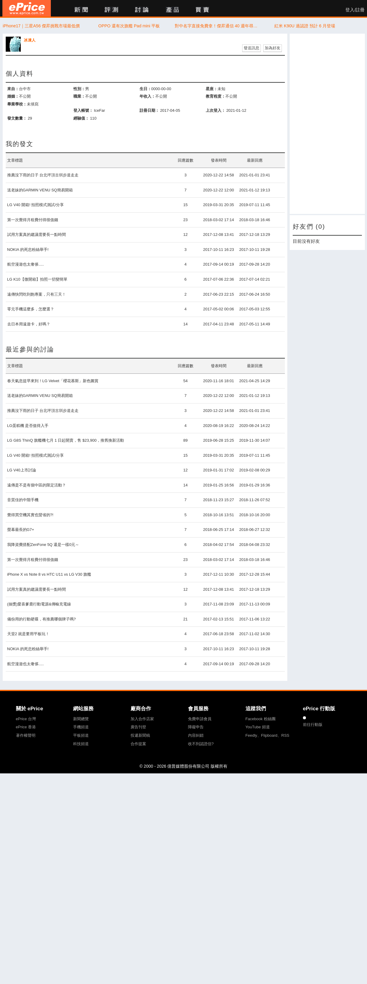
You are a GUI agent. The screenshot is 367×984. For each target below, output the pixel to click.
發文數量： (17, 118)
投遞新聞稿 (140, 735)
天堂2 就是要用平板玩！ (28, 634)
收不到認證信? (201, 744)
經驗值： (81, 118)
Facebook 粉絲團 (260, 719)
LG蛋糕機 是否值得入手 (28, 425)
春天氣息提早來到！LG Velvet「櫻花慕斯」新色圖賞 (52, 381)
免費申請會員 (199, 719)
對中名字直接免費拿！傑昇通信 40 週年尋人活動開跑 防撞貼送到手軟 (217, 25)
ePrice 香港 (26, 727)
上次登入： (215, 110)
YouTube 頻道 (257, 727)
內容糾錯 (196, 735)
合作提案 (138, 744)
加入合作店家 (142, 719)
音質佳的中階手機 (23, 500)
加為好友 (272, 48)
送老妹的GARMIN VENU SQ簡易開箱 (40, 190)
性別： (79, 89)
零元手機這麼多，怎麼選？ (30, 309)
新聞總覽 (81, 719)
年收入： (147, 96)
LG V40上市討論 (21, 470)
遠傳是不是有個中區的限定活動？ (36, 485)
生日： (145, 89)
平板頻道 (81, 735)
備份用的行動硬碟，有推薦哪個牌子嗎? (41, 619)
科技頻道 (81, 744)
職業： (79, 96)
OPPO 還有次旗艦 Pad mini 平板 (129, 25)
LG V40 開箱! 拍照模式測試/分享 (35, 205)
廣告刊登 (138, 727)
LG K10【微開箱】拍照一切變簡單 (37, 279)
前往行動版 (312, 724)
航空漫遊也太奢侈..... (25, 264)
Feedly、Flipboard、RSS (267, 735)
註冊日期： (149, 110)
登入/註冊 (355, 10)
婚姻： (13, 96)
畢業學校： (17, 104)
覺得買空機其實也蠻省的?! (30, 515)
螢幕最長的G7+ (20, 529)
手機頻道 (81, 727)
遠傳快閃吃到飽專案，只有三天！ (36, 294)
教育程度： (215, 96)
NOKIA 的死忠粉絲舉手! (28, 249)
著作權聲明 (25, 735)
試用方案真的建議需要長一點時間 (36, 234)
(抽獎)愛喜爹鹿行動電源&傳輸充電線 (39, 604)
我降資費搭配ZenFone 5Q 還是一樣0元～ (43, 544)
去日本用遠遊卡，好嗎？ (28, 324)
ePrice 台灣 (26, 719)
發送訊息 (251, 48)
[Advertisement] (318, 124)
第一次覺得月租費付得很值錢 (32, 220)
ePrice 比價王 (26, 8)
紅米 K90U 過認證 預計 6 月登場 (304, 25)
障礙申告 (196, 727)
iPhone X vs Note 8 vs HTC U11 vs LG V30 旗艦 (49, 574)
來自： (13, 89)
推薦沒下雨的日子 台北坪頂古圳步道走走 (43, 175)
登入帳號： (83, 110)
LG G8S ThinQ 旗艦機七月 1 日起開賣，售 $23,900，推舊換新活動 (65, 440)
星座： (211, 89)
